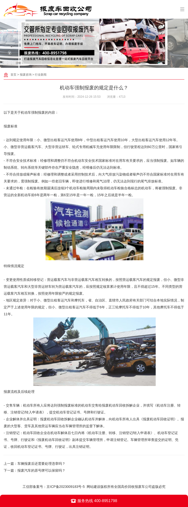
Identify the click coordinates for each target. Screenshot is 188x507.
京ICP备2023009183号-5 (66, 487)
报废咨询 (26, 74)
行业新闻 (41, 74)
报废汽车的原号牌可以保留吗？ (41, 470)
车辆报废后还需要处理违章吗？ (41, 464)
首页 (13, 74)
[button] (92, 64)
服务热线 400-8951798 (94, 501)
